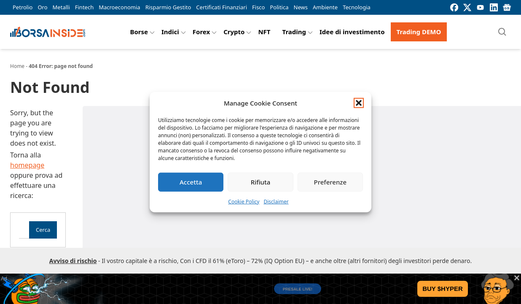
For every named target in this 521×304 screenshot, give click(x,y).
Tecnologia (357, 7)
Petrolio (22, 7)
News (301, 7)
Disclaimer (275, 201)
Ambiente (325, 7)
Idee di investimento (352, 31)
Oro (42, 7)
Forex (201, 31)
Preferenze (330, 182)
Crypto (233, 31)
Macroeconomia (119, 7)
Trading (294, 31)
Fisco (258, 7)
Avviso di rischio (73, 261)
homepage (27, 165)
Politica (279, 7)
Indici (170, 31)
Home (17, 66)
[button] (358, 103)
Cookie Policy (243, 201)
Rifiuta (261, 182)
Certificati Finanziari (221, 7)
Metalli (61, 7)
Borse (139, 31)
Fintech (84, 7)
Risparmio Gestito (168, 7)
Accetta (191, 182)
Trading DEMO (419, 31)
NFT (264, 31)
